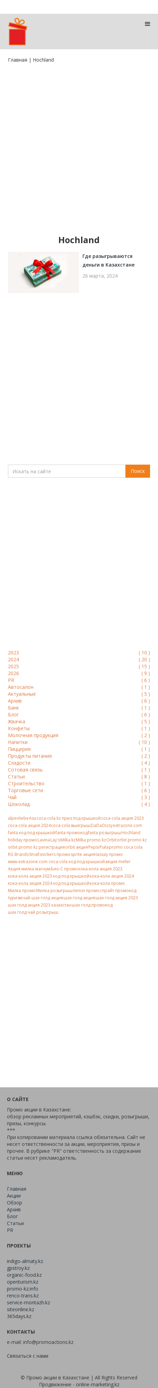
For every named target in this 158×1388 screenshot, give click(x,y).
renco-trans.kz (23, 1295)
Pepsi (93, 847)
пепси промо (86, 890)
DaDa (96, 825)
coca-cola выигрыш (70, 825)
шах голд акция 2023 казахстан (39, 905)
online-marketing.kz (97, 1384)
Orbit (111, 840)
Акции (14, 1195)
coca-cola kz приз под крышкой (69, 818)
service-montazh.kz (28, 1302)
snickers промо (55, 854)
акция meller (118, 861)
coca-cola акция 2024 (29, 825)
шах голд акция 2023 (117, 898)
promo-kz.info (22, 1288)
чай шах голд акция (43, 898)
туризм (15, 898)
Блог (12, 1216)
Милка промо (22, 890)
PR (10, 1230)
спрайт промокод (118, 890)
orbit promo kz (132, 840)
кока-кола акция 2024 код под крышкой (48, 883)
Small (34, 854)
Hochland (130, 833)
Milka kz (68, 840)
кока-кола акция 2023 (100, 869)
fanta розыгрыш (104, 833)
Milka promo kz (91, 840)
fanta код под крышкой (31, 833)
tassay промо (109, 854)
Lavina (44, 840)
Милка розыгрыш (54, 890)
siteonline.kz (20, 1309)
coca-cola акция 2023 (122, 818)
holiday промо (22, 840)
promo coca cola (125, 847)
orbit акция (76, 847)
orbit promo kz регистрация (36, 847)
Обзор (14, 1202)
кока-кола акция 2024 (112, 876)
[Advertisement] (79, 149)
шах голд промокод (92, 905)
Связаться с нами (27, 1356)
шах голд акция (79, 898)
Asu (32, 818)
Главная (17, 59)
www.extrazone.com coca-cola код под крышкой (56, 861)
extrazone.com (127, 825)
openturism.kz (22, 1281)
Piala (104, 847)
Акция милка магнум (29, 869)
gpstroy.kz (18, 1268)
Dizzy (107, 825)
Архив (14, 1209)
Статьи (15, 1223)
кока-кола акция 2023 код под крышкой (48, 876)
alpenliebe (18, 818)
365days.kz (19, 1316)
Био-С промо (64, 869)
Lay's (55, 840)
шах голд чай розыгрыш (33, 912)
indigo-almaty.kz (25, 1261)
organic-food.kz (24, 1275)
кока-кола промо (107, 883)
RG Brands (18, 854)
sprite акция (83, 854)
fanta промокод (72, 833)
